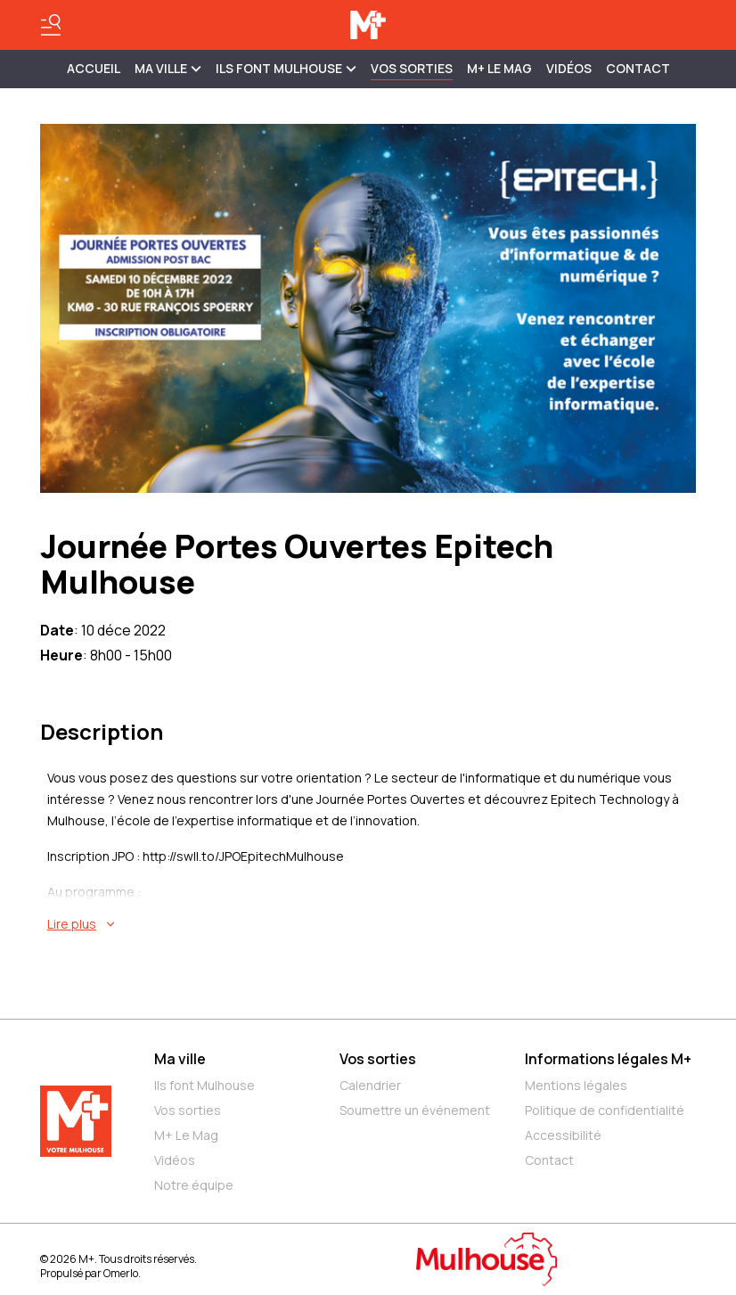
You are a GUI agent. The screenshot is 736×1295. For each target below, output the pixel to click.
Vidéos (569, 68)
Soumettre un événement (414, 1110)
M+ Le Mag (499, 68)
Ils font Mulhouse (204, 1085)
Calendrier (370, 1085)
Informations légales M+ (608, 1059)
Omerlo (120, 1273)
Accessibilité (563, 1135)
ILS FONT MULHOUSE (286, 68)
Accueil (93, 68)
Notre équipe (193, 1184)
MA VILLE (168, 68)
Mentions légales (576, 1085)
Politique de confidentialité (604, 1110)
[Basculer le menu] (50, 25)
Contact (638, 68)
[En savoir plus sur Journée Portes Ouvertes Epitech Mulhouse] (371, 924)
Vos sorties (412, 68)
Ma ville (180, 1059)
